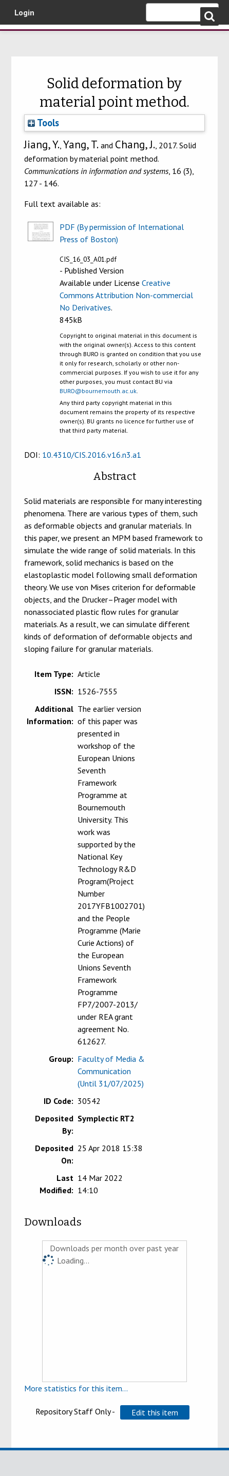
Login (24, 12)
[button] (154, 1412)
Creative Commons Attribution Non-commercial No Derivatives (126, 295)
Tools (43, 122)
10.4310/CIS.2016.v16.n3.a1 (91, 455)
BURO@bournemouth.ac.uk (98, 391)
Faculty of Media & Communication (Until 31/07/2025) (111, 1071)
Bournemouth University (23, 38)
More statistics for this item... (76, 1388)
